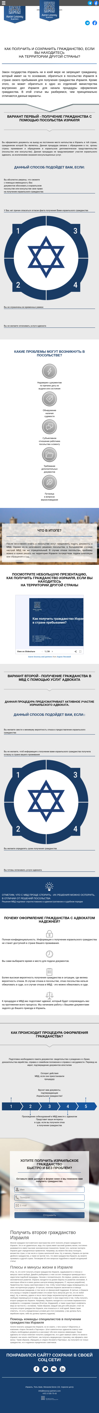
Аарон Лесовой (64, 657)
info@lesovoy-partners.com (49, 1391)
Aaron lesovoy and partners (40, 657)
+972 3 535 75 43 (49, 1393)
